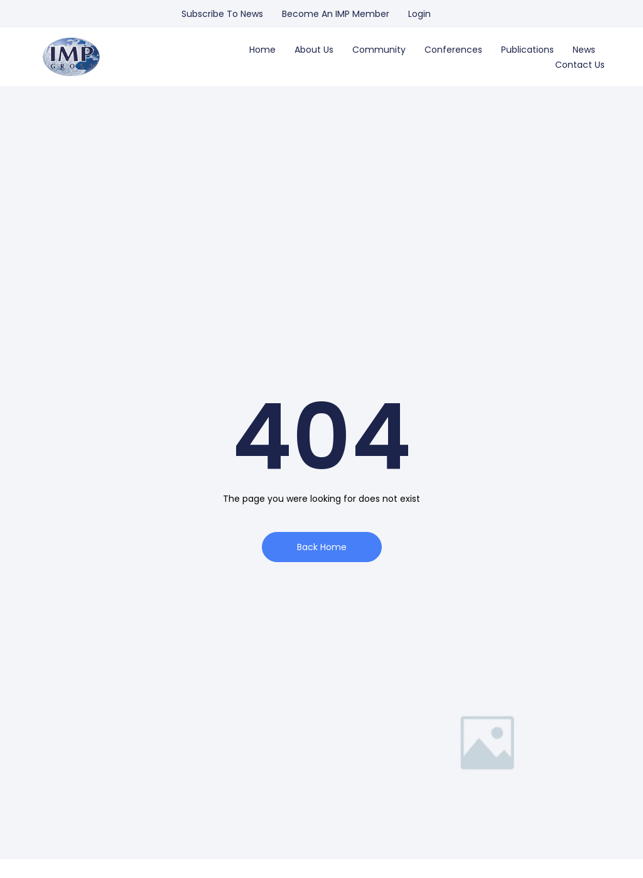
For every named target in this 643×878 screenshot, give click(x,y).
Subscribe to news (222, 14)
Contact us (580, 64)
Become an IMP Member (335, 14)
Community (379, 49)
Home (262, 49)
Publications (527, 49)
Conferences (453, 49)
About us (313, 49)
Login (419, 14)
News (584, 49)
